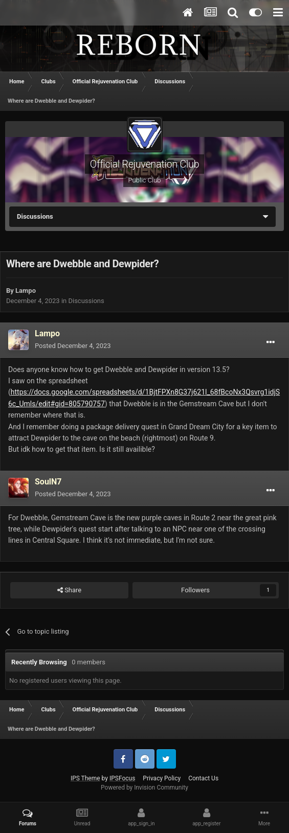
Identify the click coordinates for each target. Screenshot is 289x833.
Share (69, 590)
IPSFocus (122, 778)
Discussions (86, 301)
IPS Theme (85, 778)
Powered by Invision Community (144, 787)
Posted (73, 346)
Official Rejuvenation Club (144, 164)
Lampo (25, 290)
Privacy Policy (162, 778)
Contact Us (203, 778)
